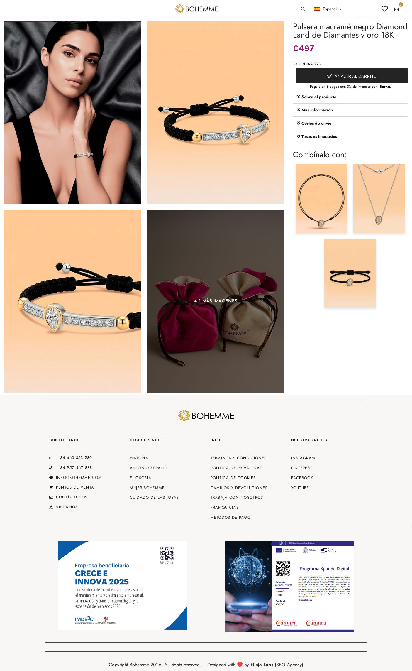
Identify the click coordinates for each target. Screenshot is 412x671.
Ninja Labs (261, 664)
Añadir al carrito (356, 76)
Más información (317, 110)
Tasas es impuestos (319, 136)
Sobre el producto (318, 97)
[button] (350, 97)
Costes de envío (316, 123)
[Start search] (303, 9)
